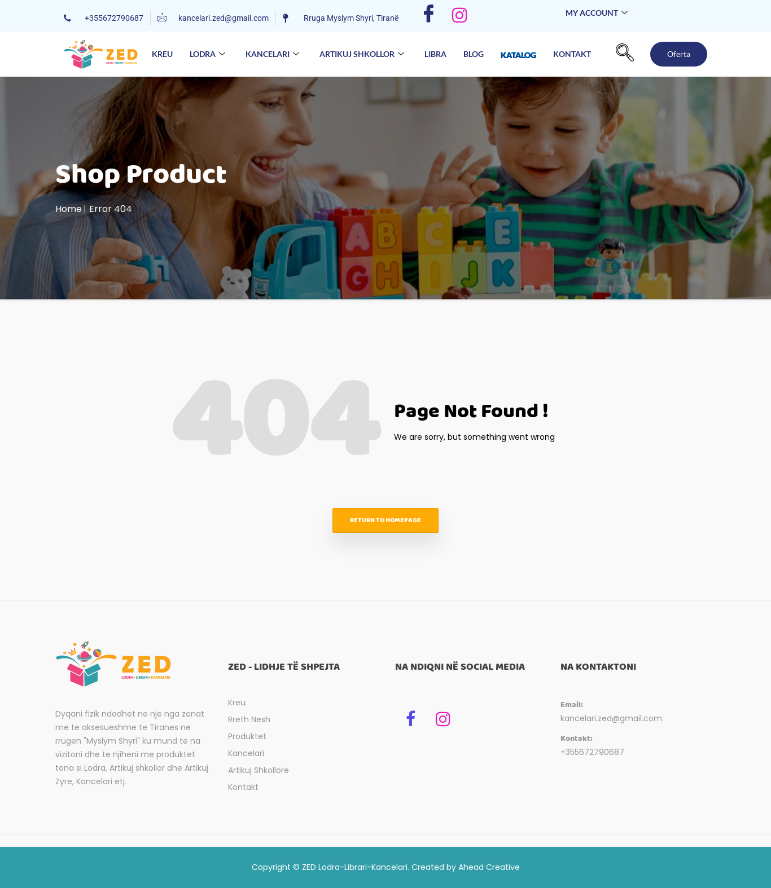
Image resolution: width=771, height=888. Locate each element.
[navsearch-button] (625, 54)
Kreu (162, 54)
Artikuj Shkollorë (258, 770)
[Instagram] (459, 16)
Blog (473, 54)
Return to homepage (385, 520)
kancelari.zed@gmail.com (611, 718)
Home (68, 208)
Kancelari (272, 54)
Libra (435, 54)
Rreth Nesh (249, 719)
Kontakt (572, 54)
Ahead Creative (489, 867)
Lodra (207, 54)
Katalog (518, 51)
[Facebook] (428, 16)
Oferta (678, 54)
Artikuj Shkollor (361, 54)
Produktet (247, 736)
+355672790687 (592, 752)
